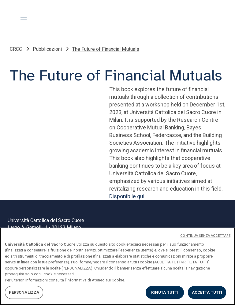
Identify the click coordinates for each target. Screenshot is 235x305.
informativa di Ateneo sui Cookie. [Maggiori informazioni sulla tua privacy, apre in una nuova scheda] (96, 280)
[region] (117, 266)
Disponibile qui (126, 196)
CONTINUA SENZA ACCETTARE (205, 236)
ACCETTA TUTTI (207, 292)
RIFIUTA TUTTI (165, 292)
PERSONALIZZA (24, 292)
